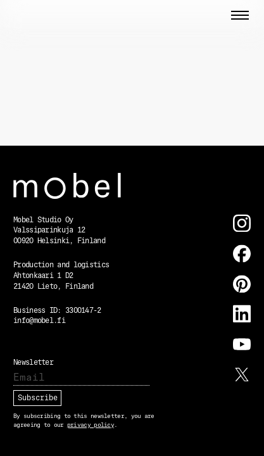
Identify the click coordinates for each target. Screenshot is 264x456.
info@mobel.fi (39, 321)
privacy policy (90, 425)
